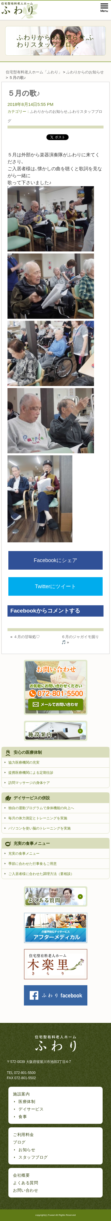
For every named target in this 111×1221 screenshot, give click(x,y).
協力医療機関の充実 (23, 762)
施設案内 (21, 1094)
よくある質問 (25, 1182)
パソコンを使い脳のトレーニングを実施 (39, 828)
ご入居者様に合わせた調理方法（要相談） (41, 874)
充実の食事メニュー (23, 854)
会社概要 (21, 1175)
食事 (22, 1116)
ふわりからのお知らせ (51, 37)
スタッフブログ (33, 1157)
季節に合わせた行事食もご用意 (32, 864)
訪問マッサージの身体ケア (29, 783)
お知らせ (26, 1149)
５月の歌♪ (23, 93)
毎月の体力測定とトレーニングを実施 (37, 818)
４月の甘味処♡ (27, 637)
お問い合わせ (25, 1190)
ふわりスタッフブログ (56, 41)
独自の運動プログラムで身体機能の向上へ (41, 808)
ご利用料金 (23, 1134)
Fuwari (51, 1215)
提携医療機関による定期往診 (30, 773)
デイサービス (31, 1109)
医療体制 (26, 1101)
